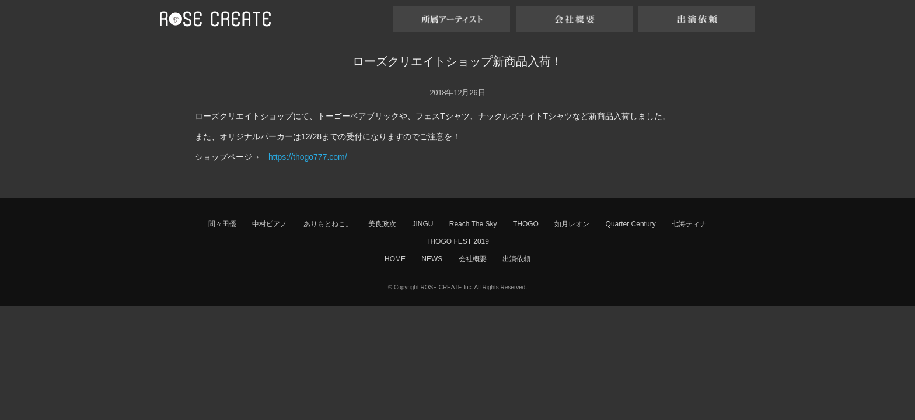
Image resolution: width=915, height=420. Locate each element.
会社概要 (473, 259)
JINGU (422, 224)
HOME (395, 259)
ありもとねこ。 (327, 224)
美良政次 (382, 224)
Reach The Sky (473, 224)
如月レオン (571, 224)
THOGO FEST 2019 (457, 241)
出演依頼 (516, 259)
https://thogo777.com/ (307, 157)
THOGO (526, 224)
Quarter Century (631, 224)
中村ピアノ (269, 224)
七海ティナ (689, 224)
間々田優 (222, 224)
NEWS (431, 259)
